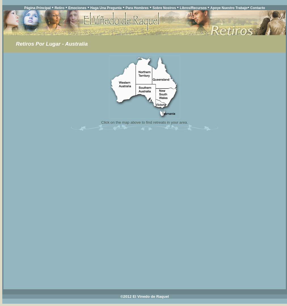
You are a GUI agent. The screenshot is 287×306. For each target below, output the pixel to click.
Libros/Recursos (194, 8)
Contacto (257, 8)
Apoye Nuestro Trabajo (229, 8)
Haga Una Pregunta (106, 8)
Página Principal (37, 8)
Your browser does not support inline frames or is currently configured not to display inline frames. (145, 160)
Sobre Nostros (164, 8)
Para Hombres (137, 8)
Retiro (59, 8)
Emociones (77, 8)
